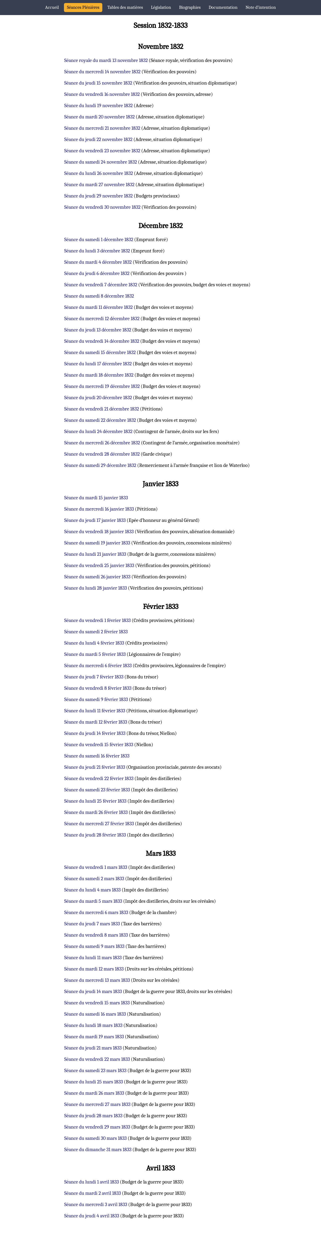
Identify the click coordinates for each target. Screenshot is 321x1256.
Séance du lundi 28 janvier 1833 (95, 588)
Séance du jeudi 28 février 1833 (95, 835)
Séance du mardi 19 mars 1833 (94, 1036)
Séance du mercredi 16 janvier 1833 (99, 509)
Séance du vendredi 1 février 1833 (97, 620)
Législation (161, 7)
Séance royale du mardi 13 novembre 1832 (106, 60)
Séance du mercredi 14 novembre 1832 (102, 72)
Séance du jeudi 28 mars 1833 (93, 1116)
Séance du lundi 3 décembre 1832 (97, 251)
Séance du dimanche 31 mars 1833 (97, 1149)
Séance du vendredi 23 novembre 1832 (102, 151)
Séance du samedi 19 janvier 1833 (97, 543)
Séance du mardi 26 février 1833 (96, 812)
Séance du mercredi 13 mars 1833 (97, 980)
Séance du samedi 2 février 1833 (96, 632)
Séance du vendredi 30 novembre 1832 (102, 207)
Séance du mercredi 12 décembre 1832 (101, 318)
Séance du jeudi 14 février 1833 (94, 733)
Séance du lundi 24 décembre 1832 (98, 431)
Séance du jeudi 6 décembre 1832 (96, 273)
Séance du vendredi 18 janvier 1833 (99, 531)
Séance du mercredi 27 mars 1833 (97, 1104)
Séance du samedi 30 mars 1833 (95, 1138)
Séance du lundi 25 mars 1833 (93, 1082)
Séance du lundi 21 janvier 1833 (95, 554)
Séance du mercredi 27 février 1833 (99, 823)
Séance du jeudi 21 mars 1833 (93, 1048)
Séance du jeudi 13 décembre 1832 (97, 330)
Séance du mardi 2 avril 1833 (92, 1193)
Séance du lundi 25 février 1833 (95, 801)
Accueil (52, 7)
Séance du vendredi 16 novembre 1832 (102, 94)
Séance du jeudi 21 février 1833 (94, 767)
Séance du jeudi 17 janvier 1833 (95, 520)
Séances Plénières (83, 7)
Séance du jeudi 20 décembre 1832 (98, 397)
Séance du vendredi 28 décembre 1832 (102, 454)
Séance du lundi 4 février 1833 (94, 643)
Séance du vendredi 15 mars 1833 (97, 1003)
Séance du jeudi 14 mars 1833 (93, 991)
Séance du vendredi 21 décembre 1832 (101, 409)
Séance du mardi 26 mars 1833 (94, 1093)
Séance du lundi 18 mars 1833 (93, 1025)
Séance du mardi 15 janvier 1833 (96, 498)
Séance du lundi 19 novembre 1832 (98, 105)
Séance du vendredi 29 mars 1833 (97, 1127)
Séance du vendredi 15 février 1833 (98, 744)
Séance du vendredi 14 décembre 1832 (101, 341)
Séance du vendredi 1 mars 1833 (95, 867)
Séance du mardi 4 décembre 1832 (98, 262)
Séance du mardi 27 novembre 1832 (99, 184)
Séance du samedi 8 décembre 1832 (99, 296)
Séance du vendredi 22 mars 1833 (97, 1059)
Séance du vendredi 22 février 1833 (98, 778)
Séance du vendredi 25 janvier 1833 (99, 565)
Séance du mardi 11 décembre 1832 (98, 307)
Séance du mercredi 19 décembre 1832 (102, 386)
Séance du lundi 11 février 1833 (94, 711)
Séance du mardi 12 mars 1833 (94, 969)
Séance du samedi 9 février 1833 (96, 699)
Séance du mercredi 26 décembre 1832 (102, 443)
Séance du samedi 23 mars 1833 (95, 1070)
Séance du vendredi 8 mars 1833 (96, 935)
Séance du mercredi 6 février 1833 (98, 665)
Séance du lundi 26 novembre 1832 (98, 173)
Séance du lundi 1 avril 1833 (91, 1182)
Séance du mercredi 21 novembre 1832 (102, 128)
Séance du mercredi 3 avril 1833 (95, 1204)
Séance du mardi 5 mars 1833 (93, 901)
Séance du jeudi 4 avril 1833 (91, 1216)
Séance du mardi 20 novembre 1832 (99, 117)
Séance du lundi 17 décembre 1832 (98, 364)
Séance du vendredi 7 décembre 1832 (100, 285)
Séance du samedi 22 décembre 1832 (100, 420)
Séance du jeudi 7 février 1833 (93, 677)
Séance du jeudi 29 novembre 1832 (98, 196)
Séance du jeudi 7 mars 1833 (92, 924)
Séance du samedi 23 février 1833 (97, 790)
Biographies (190, 7)
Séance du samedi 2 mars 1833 (94, 878)
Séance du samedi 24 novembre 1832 (100, 162)
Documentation (223, 7)
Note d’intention (261, 7)
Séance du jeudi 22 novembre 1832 (98, 139)
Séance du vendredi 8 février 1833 (97, 688)
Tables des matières (125, 7)
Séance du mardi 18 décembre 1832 (98, 375)
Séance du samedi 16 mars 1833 (95, 1014)
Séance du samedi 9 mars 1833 (94, 946)
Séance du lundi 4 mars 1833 (92, 890)
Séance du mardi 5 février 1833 (95, 654)
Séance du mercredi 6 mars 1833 (96, 912)
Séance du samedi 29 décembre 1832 (100, 465)
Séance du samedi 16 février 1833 (96, 756)
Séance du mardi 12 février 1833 (95, 722)
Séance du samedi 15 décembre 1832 (100, 352)
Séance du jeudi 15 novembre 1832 (98, 83)
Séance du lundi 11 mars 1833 (93, 957)
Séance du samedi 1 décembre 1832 (98, 239)
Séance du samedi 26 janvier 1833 (97, 577)
